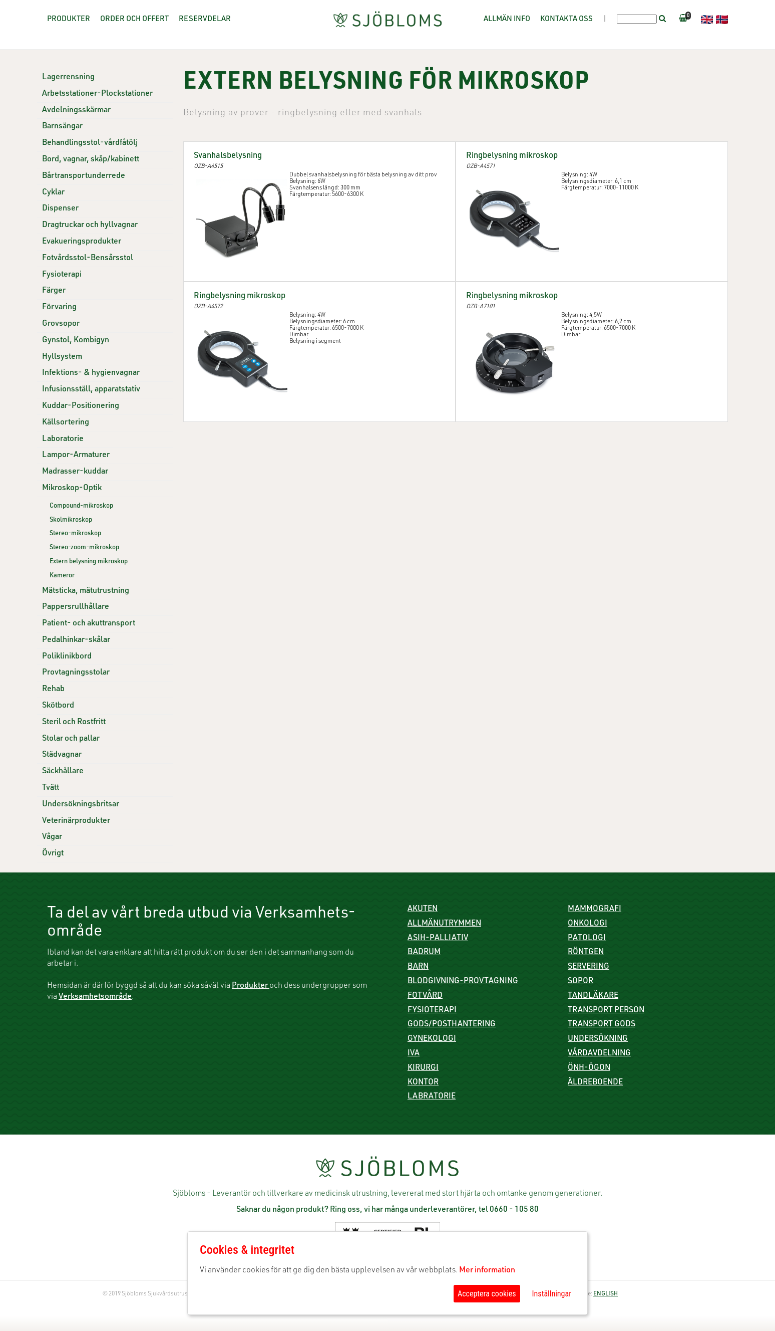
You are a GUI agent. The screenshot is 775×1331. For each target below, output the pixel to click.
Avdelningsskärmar (76, 111)
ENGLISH (605, 1294)
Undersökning (598, 1039)
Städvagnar (62, 755)
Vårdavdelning (599, 1054)
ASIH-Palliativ (438, 939)
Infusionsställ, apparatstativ (91, 390)
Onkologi (587, 924)
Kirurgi (423, 1068)
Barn (418, 967)
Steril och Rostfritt (74, 723)
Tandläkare (593, 996)
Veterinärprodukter (76, 821)
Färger (54, 291)
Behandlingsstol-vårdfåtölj (90, 143)
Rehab (53, 690)
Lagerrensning (68, 78)
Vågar (52, 837)
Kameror (62, 576)
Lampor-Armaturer (76, 456)
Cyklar (53, 193)
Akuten (423, 910)
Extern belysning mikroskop (89, 562)
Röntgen (586, 953)
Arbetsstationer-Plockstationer (97, 94)
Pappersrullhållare (75, 607)
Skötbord (58, 706)
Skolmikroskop (71, 520)
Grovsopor (61, 324)
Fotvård (425, 996)
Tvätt (50, 788)
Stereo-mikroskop (75, 534)
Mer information (487, 1271)
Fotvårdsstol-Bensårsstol (87, 259)
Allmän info (507, 19)
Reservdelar (205, 19)
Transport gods (601, 1025)
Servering (588, 967)
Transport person (606, 1011)
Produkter (68, 19)
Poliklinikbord (67, 657)
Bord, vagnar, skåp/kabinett (90, 160)
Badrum (424, 953)
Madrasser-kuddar (75, 472)
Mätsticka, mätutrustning (85, 591)
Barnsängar (62, 127)
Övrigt (53, 854)
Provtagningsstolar (76, 673)
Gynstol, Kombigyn (75, 341)
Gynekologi (432, 1039)
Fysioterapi (62, 275)
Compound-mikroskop (81, 506)
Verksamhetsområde (95, 997)
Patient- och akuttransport (88, 624)
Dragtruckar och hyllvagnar (90, 225)
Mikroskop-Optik (72, 489)
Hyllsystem (62, 357)
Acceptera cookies (487, 1293)
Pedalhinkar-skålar (76, 640)
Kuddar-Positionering (80, 406)
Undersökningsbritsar (80, 805)
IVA (414, 1054)
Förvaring (59, 308)
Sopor (580, 982)
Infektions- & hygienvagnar (91, 373)
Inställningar (551, 1293)
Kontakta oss (566, 19)
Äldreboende (595, 1083)
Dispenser (60, 209)
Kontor (423, 1083)
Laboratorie (63, 439)
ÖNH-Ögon (589, 1068)
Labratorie (432, 1097)
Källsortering (65, 423)
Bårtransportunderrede (83, 176)
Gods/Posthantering (452, 1025)
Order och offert (134, 19)
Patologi (587, 939)
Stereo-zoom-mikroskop (84, 548)
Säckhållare (63, 772)
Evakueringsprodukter (81, 242)
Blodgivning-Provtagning (463, 982)
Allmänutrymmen (444, 924)
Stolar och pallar (71, 739)
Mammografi (594, 910)
